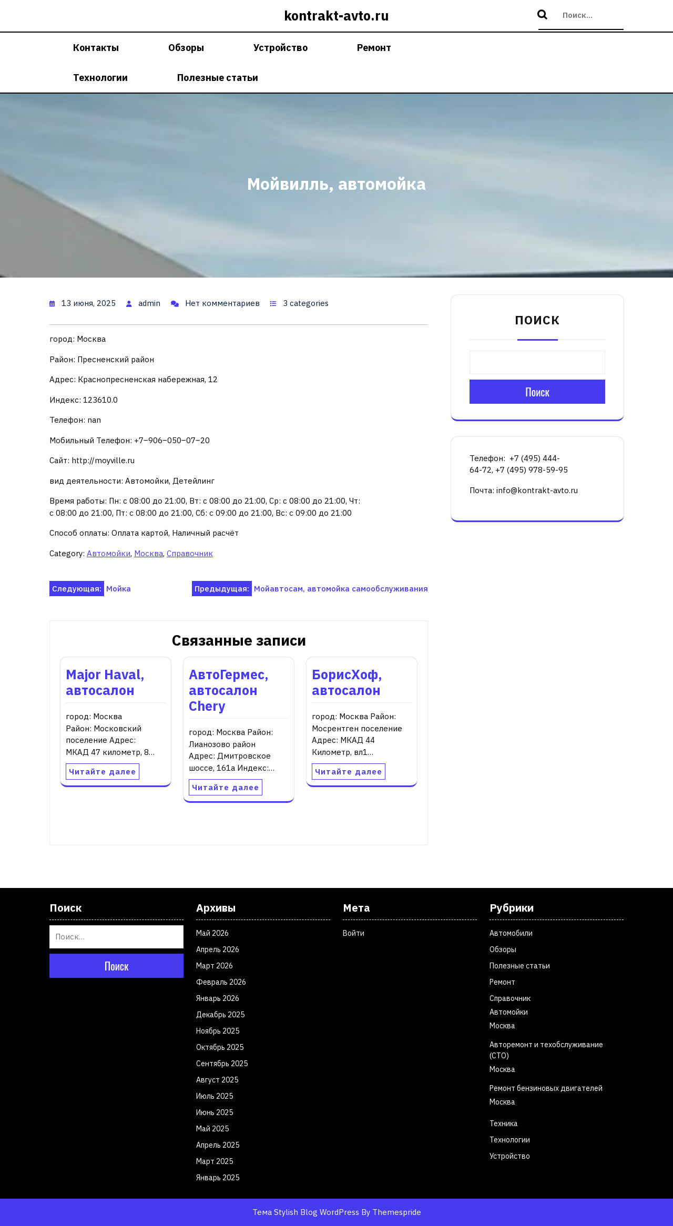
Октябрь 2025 (219, 1047)
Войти (353, 933)
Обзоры (186, 48)
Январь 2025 (217, 1177)
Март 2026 (214, 965)
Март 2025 (214, 1161)
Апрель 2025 (217, 1145)
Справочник (190, 553)
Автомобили (511, 933)
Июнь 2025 (214, 1112)
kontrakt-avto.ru (336, 15)
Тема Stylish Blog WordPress (305, 1212)
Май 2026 (212, 933)
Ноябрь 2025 (217, 1031)
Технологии (100, 77)
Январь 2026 (217, 998)
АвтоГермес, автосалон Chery (229, 690)
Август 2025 (217, 1080)
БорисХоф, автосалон (347, 682)
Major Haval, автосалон (105, 682)
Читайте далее (102, 772)
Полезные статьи (217, 77)
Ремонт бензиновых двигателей (546, 1088)
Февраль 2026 (221, 982)
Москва (148, 553)
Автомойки (108, 553)
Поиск (543, 15)
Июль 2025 (214, 1096)
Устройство (280, 48)
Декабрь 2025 (220, 1014)
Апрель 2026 (217, 949)
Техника (504, 1123)
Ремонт (374, 48)
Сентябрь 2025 (222, 1063)
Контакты (96, 48)
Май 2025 (212, 1128)
